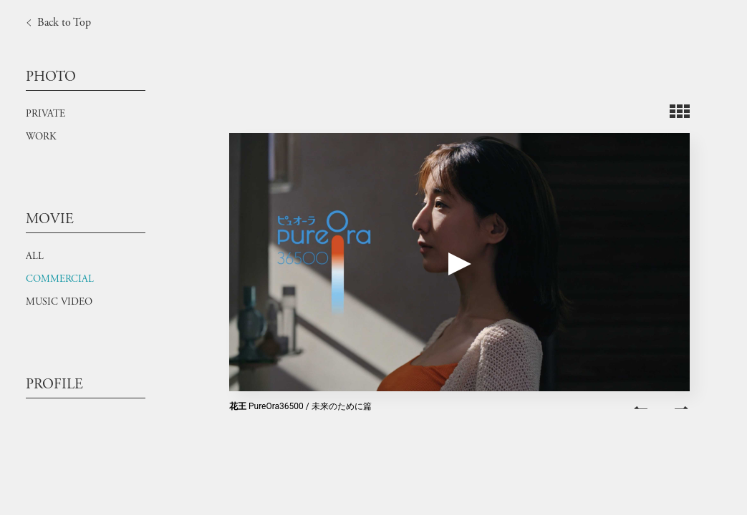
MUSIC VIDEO (59, 301)
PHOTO (51, 77)
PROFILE (54, 384)
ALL (35, 256)
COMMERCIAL (60, 279)
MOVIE (50, 219)
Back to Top (55, 22)
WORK (41, 136)
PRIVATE (45, 113)
